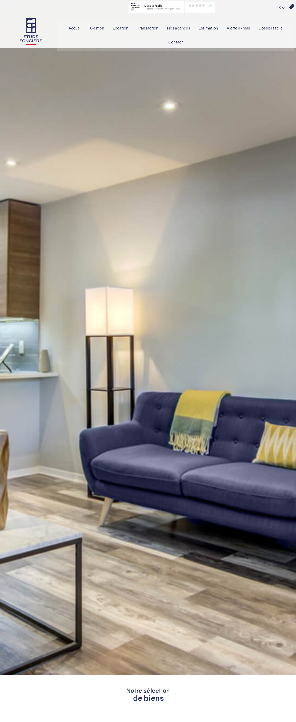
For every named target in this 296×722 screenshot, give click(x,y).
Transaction (167, 27)
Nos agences (199, 27)
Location (139, 27)
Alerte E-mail (260, 27)
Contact (196, 41)
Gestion (115, 27)
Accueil (92, 27)
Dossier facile (167, 41)
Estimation (230, 27)
